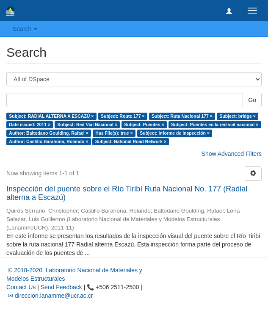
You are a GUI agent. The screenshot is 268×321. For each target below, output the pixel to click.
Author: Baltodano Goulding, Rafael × (48, 133)
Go (252, 100)
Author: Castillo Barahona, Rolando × (48, 141)
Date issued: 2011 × (29, 124)
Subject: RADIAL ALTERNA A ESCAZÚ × (51, 116)
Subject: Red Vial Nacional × (87, 124)
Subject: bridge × (237, 116)
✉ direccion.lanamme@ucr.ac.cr (49, 295)
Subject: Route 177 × (123, 116)
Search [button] (25, 28)
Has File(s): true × (114, 133)
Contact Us (21, 287)
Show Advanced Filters (232, 153)
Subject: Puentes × (144, 124)
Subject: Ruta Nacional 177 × (182, 116)
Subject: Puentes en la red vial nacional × (214, 124)
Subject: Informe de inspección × (175, 133)
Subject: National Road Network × (130, 141)
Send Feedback (61, 287)
